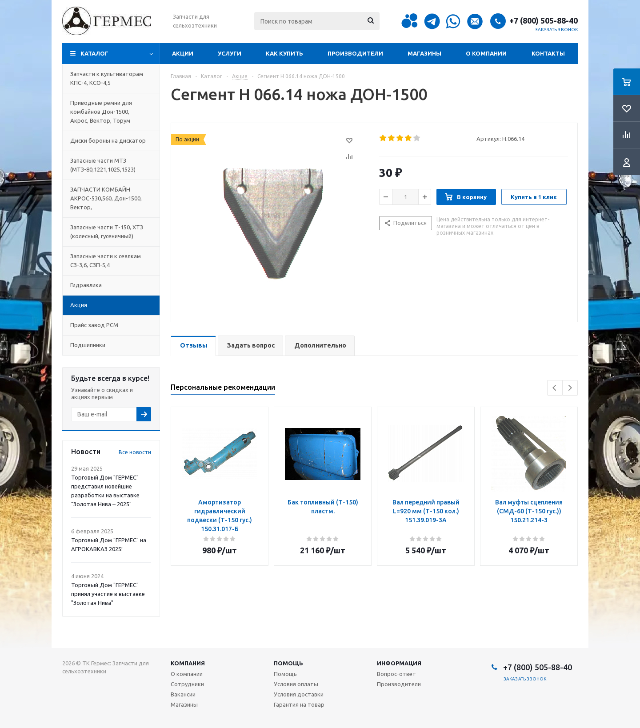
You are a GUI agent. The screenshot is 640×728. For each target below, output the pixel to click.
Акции (182, 53)
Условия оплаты (296, 684)
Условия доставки (299, 694)
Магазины (424, 53)
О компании (486, 53)
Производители (355, 53)
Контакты (548, 53)
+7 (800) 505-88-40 (543, 20)
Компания (188, 663)
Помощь (288, 663)
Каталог (94, 53)
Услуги (229, 53)
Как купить (284, 53)
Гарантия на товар (299, 704)
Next (570, 387)
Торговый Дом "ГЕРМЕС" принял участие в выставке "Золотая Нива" (108, 594)
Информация (399, 663)
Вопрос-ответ (396, 674)
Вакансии (183, 694)
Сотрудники (187, 684)
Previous (555, 387)
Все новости (135, 452)
